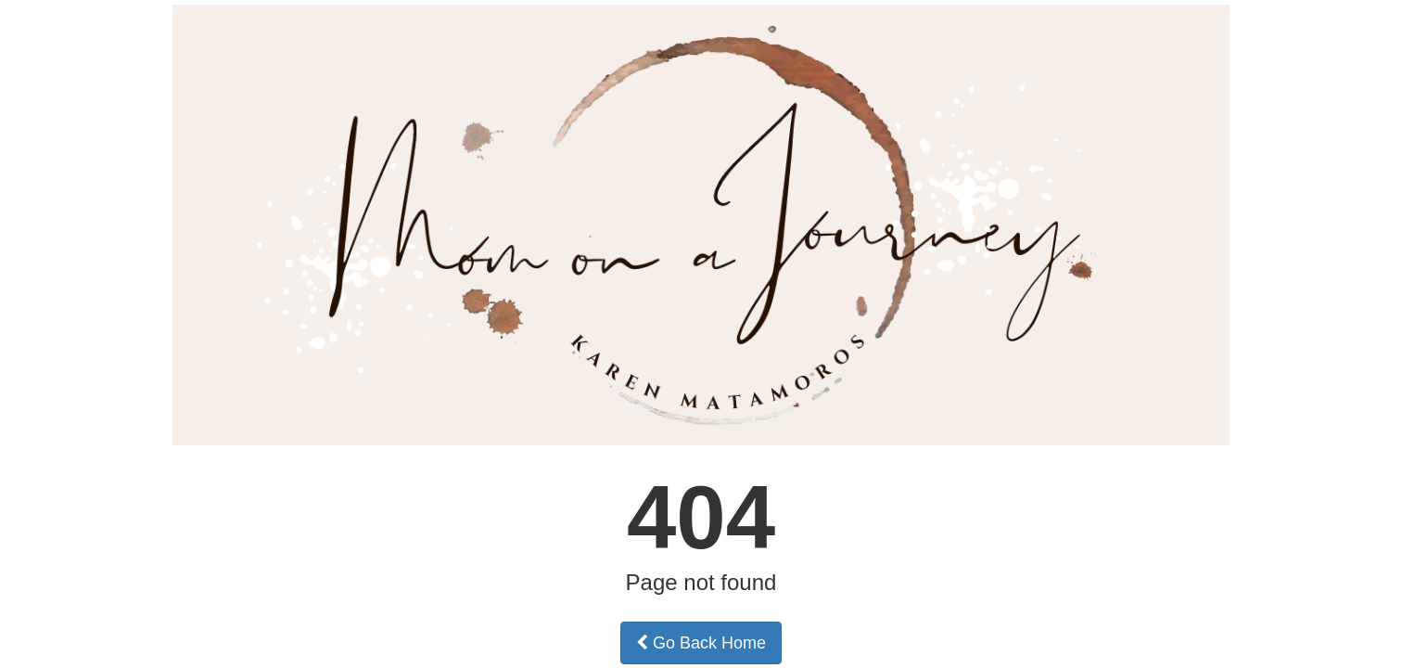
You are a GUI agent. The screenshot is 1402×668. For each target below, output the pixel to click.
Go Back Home (701, 643)
